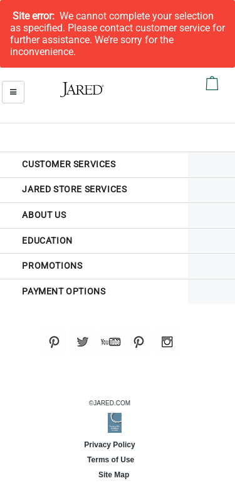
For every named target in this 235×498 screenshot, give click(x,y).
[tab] (94, 164)
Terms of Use (109, 459)
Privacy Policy (109, 444)
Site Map (110, 474)
